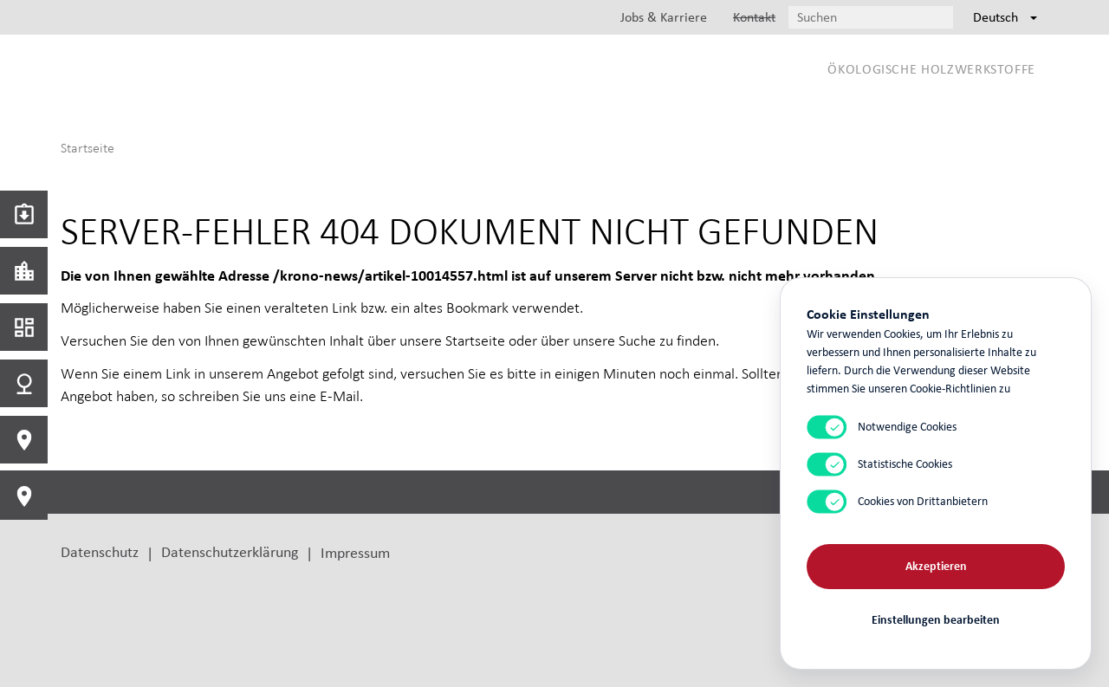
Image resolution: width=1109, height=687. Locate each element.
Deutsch (1005, 17)
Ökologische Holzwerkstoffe (931, 69)
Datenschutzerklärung (229, 551)
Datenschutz (100, 551)
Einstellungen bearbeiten (936, 619)
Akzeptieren (936, 566)
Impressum (355, 552)
